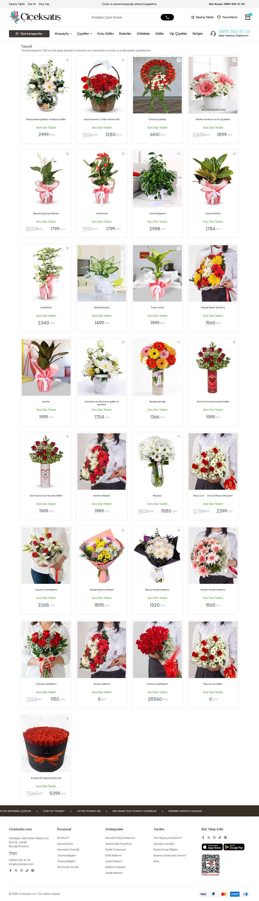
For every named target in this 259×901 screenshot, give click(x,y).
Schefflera (46, 307)
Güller (159, 33)
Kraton (46, 401)
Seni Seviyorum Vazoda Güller (213, 401)
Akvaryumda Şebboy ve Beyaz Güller (46, 119)
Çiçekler (83, 33)
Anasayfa (62, 33)
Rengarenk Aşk (157, 401)
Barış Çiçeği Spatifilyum (46, 213)
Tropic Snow (157, 307)
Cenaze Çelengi (157, 119)
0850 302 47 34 (234, 32)
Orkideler (143, 33)
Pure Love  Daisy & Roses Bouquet (213, 495)
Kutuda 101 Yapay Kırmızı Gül (46, 778)
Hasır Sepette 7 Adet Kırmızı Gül (101, 119)
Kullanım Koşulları (115, 867)
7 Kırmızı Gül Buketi (46, 684)
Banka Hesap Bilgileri (166, 849)
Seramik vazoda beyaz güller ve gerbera (102, 403)
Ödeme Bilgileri (66, 861)
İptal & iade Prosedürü (118, 843)
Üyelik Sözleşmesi (115, 849)
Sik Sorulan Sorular (68, 867)
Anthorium (102, 213)
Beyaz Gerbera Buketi (157, 589)
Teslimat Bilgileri (66, 855)
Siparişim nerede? (164, 843)
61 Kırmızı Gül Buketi (157, 684)
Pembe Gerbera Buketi (212, 589)
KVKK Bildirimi (113, 855)
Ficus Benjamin (157, 213)
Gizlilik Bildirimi (113, 872)
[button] (202, 17)
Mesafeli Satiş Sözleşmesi (120, 837)
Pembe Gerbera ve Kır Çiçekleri (213, 119)
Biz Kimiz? (63, 837)
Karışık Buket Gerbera (213, 307)
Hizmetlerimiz (65, 843)
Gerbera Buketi (101, 495)
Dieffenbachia (101, 307)
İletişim (198, 33)
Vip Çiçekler (178, 33)
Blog (156, 861)
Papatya (157, 495)
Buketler (125, 33)
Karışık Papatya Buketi (102, 589)
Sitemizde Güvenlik (68, 849)
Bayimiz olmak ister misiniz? (170, 855)
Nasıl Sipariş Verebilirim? (168, 837)
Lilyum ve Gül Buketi (46, 589)
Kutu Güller (105, 33)
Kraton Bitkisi (213, 213)
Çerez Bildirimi (113, 861)
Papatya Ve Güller (213, 684)
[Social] (10, 870)
